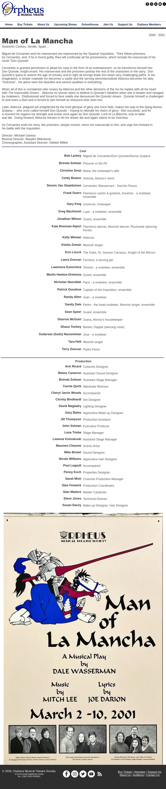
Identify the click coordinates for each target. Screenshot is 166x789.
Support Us (154, 772)
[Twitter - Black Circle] (156, 4)
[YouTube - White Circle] (91, 773)
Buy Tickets (125, 772)
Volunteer (140, 772)
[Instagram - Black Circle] (151, 4)
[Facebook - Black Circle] (147, 4)
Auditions (138, 775)
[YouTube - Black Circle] (160, 4)
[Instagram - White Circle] (74, 773)
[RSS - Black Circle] (164, 4)
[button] (65, 24)
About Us (125, 775)
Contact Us (153, 775)
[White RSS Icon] (99, 773)
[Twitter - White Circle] (83, 773)
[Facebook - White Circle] (66, 773)
